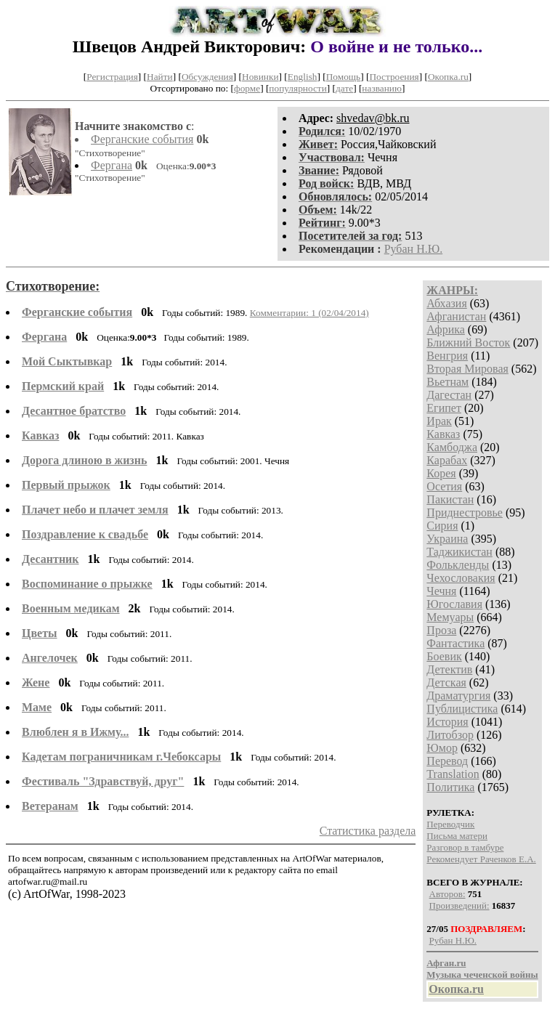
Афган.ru (446, 962)
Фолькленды (457, 565)
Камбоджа (451, 447)
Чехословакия (460, 578)
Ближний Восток (468, 342)
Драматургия (458, 695)
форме (247, 88)
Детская (446, 682)
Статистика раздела (368, 830)
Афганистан (456, 316)
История (447, 722)
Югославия (454, 604)
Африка (445, 329)
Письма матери (456, 835)
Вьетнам (447, 382)
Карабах (446, 460)
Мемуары (450, 617)
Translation (452, 774)
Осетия (444, 486)
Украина (447, 538)
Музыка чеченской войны (482, 974)
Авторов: (447, 893)
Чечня (441, 591)
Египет (443, 408)
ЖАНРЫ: (452, 290)
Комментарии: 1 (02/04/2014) (309, 312)
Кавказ (443, 434)
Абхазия (446, 303)
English (302, 76)
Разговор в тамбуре (464, 847)
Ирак (438, 421)
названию (382, 88)
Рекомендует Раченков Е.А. (480, 859)
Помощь (343, 76)
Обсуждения (207, 76)
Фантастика (455, 643)
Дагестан (448, 395)
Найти (160, 76)
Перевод (447, 761)
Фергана (111, 165)
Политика (450, 787)
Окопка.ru (448, 76)
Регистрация (112, 76)
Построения (393, 76)
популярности (297, 88)
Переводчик (450, 824)
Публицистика (462, 708)
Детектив (449, 669)
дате (344, 88)
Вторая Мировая (467, 368)
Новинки (260, 76)
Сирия (442, 525)
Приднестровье (464, 512)
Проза (441, 630)
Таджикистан (459, 552)
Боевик (443, 656)
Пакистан (450, 499)
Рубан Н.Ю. (413, 249)
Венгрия (447, 355)
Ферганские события (142, 139)
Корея (440, 473)
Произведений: (459, 905)
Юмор (442, 748)
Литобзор (450, 735)
